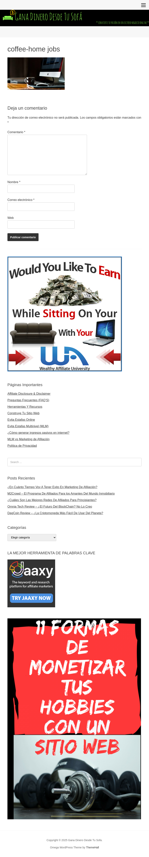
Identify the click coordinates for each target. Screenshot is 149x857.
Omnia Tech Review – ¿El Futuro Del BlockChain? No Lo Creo (49, 506)
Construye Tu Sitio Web (23, 413)
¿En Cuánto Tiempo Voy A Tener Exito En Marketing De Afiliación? (52, 487)
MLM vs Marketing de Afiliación (28, 439)
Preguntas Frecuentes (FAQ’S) (28, 400)
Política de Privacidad (22, 445)
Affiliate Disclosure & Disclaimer (29, 393)
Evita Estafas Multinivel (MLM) (27, 426)
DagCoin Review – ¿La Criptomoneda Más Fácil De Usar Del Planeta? (55, 513)
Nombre (13, 182)
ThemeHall (92, 847)
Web (10, 217)
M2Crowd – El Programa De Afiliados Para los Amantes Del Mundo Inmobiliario (61, 493)
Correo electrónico (20, 199)
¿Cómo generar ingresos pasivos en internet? (38, 432)
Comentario (16, 132)
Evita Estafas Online (21, 419)
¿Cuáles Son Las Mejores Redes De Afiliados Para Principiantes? (52, 500)
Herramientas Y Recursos (24, 406)
